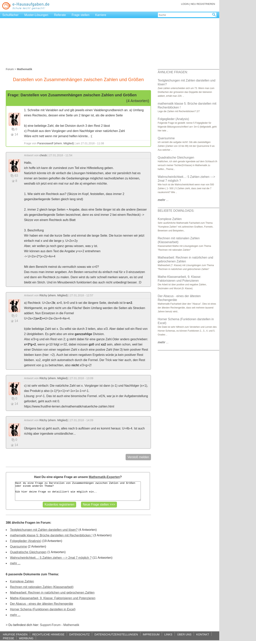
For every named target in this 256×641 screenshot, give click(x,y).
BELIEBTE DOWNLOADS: (176, 210)
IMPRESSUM (151, 634)
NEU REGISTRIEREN (203, 4)
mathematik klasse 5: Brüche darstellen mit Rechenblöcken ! (51, 535)
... (163, 200)
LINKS (168, 634)
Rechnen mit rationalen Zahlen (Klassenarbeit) (41, 587)
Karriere (100, 15)
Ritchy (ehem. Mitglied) (53, 295)
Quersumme (18, 546)
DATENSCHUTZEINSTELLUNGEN (116, 634)
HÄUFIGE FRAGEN (15, 634)
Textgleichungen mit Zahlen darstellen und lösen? (44, 529)
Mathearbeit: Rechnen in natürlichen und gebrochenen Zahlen (52, 592)
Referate (60, 15)
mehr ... (15, 563)
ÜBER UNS (184, 634)
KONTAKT (202, 634)
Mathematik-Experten (104, 477)
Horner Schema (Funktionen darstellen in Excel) (43, 609)
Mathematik (71, 625)
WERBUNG (26, 638)
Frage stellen (80, 15)
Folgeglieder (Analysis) (25, 541)
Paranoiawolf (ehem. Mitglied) (55, 143)
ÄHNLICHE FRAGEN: (173, 72)
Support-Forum (50, 625)
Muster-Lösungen (36, 15)
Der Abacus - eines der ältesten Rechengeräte (41, 603)
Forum (10, 69)
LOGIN (185, 4)
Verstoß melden (138, 457)
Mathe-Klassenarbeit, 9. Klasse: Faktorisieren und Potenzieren (52, 598)
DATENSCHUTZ (79, 634)
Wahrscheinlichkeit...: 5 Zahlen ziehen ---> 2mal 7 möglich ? (51, 557)
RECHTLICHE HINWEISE (48, 634)
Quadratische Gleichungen (28, 552)
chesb (43, 155)
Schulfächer (10, 15)
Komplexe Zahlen (22, 581)
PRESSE (8, 638)
